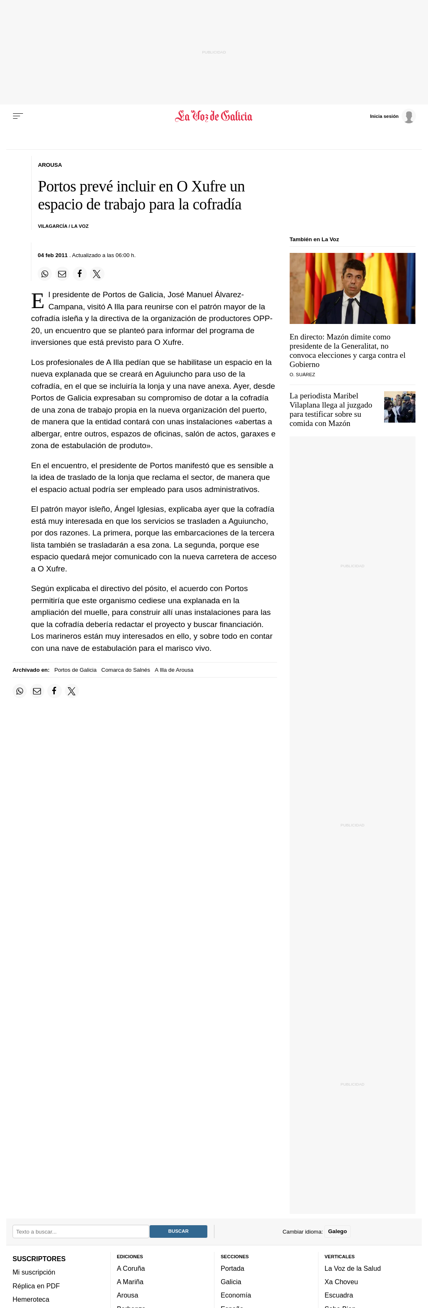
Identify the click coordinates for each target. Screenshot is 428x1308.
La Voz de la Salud (353, 1268)
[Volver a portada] (213, 116)
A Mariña (130, 1282)
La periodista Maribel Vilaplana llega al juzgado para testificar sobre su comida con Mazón (331, 409)
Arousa (127, 1295)
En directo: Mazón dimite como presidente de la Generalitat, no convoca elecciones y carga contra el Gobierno (348, 350)
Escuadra (339, 1295)
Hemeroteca (31, 1299)
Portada (233, 1268)
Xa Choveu (341, 1282)
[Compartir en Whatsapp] (45, 274)
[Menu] (18, 116)
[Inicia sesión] (392, 115)
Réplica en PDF (36, 1286)
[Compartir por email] (62, 274)
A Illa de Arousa (174, 670)
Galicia (231, 1282)
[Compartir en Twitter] (97, 274)
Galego (337, 1232)
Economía (236, 1295)
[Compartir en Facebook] (80, 274)
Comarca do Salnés (125, 670)
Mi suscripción (34, 1272)
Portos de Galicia (75, 670)
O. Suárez (302, 374)
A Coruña (131, 1268)
